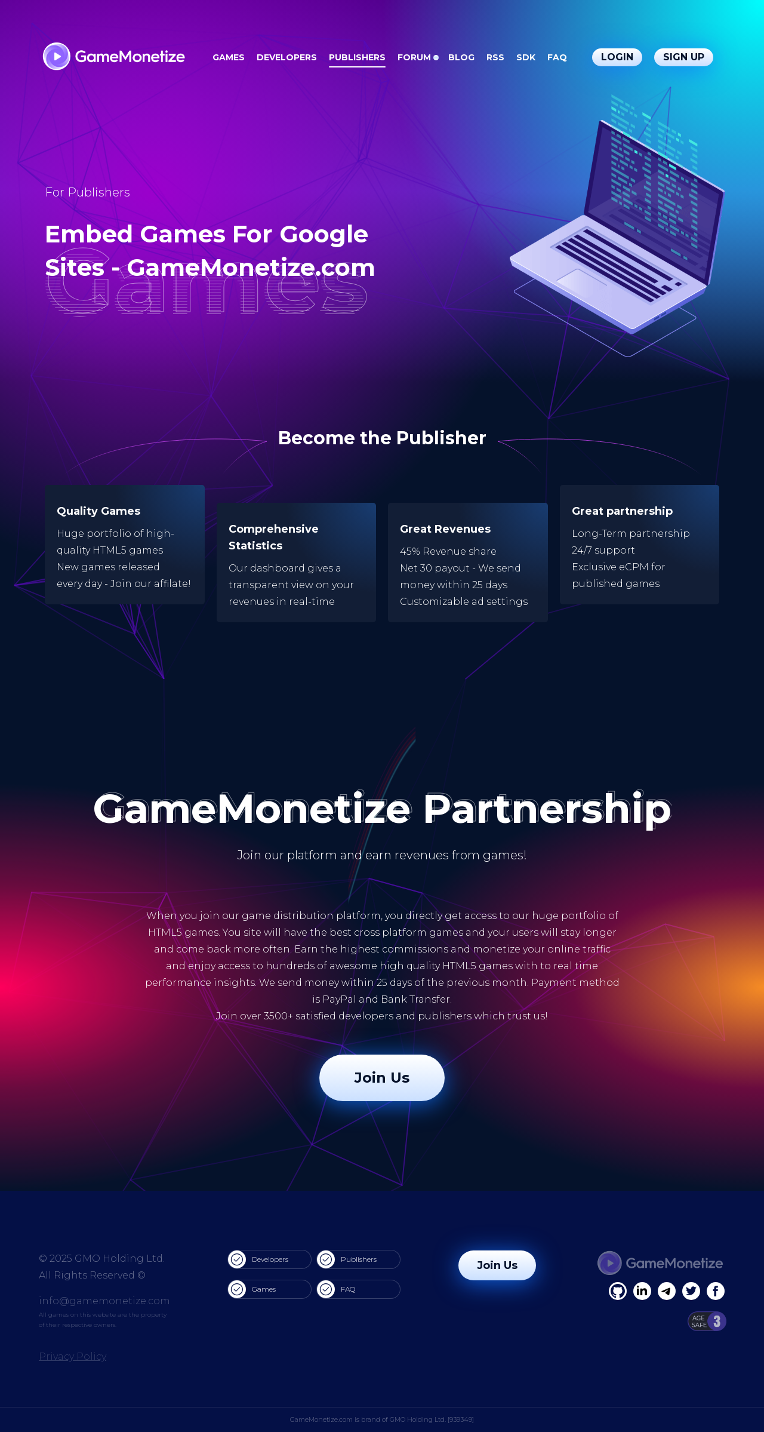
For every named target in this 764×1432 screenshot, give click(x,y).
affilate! (172, 583)
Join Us (382, 1077)
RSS (495, 57)
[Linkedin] (667, 1291)
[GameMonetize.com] (113, 57)
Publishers (357, 57)
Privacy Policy (72, 1356)
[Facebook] (618, 1291)
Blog (461, 57)
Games (228, 57)
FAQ (557, 57)
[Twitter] (691, 1291)
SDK (525, 57)
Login (617, 57)
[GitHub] (716, 1291)
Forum (414, 57)
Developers (287, 57)
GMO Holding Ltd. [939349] (432, 1419)
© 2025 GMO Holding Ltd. (102, 1258)
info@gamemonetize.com (104, 1301)
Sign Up (683, 57)
